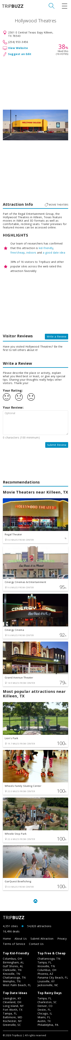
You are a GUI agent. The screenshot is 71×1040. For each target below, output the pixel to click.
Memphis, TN (12, 981)
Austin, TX (44, 1021)
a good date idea (54, 252)
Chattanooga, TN (14, 977)
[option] (35, 125)
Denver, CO (45, 1006)
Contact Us (36, 944)
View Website (18, 48)
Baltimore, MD (12, 1017)
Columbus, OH (12, 958)
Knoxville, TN (11, 974)
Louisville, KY (46, 981)
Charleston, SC (47, 1002)
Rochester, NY (12, 1021)
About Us (21, 938)
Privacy (62, 938)
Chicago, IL (44, 1013)
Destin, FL (44, 1009)
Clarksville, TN (12, 970)
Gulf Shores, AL (13, 966)
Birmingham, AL (13, 962)
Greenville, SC (12, 1025)
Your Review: (13, 407)
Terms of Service (14, 944)
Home (7, 938)
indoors (31, 252)
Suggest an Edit (19, 54)
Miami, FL (44, 1017)
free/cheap (17, 252)
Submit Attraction (42, 938)
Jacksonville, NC (47, 985)
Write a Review (56, 336)
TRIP (12, 6)
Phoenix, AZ (45, 974)
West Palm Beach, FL (17, 985)
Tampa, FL (44, 962)
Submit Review (56, 445)
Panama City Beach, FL (52, 977)
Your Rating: (13, 390)
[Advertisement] (35, 82)
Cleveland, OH (12, 1002)
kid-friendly (46, 248)
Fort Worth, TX (12, 1009)
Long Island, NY (13, 1006)
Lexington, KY (12, 998)
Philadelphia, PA (48, 1025)
